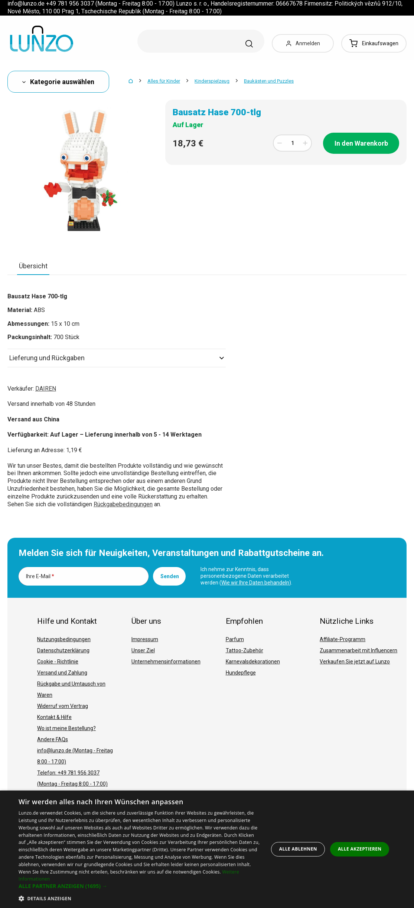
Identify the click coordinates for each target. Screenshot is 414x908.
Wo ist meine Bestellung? (66, 728)
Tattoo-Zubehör (244, 650)
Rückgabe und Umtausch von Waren (71, 689)
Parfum (235, 639)
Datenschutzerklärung (63, 650)
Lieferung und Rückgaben (116, 358)
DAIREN (45, 388)
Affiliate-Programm (342, 639)
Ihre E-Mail (40, 576)
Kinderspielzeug (212, 81)
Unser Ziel (143, 650)
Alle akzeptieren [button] (360, 849)
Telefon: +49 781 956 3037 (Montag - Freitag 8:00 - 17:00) (72, 778)
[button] (140, 886)
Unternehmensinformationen (166, 662)
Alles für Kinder (163, 81)
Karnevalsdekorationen (253, 662)
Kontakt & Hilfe (54, 717)
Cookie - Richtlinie (57, 662)
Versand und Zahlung (62, 673)
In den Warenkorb (361, 143)
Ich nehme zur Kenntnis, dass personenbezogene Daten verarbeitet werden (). (246, 576)
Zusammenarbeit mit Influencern (358, 650)
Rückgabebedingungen (123, 504)
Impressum (144, 639)
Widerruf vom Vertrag (62, 706)
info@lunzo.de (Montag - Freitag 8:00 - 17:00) (75, 756)
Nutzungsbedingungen (64, 639)
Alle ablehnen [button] (298, 849)
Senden (169, 576)
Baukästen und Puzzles (269, 81)
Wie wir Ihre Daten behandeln (255, 583)
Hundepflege (241, 673)
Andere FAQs (52, 739)
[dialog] (207, 849)
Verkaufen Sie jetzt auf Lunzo (355, 662)
